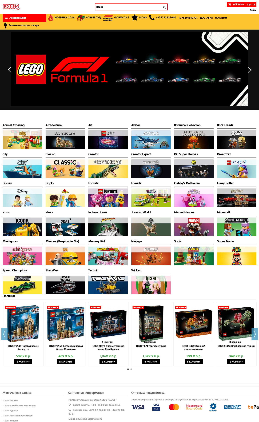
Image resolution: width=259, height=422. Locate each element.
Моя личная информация (19, 415)
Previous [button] (4, 334)
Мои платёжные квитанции (20, 405)
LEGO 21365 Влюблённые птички (236, 346)
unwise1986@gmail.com (89, 418)
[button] (162, 18)
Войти (252, 10)
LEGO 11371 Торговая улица (151, 346)
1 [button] (128, 369)
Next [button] (255, 334)
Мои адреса (11, 410)
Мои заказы (11, 400)
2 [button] (131, 369)
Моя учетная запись (17, 393)
